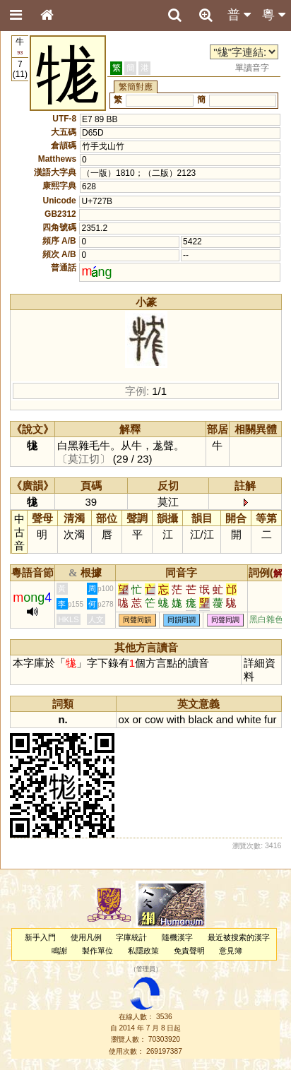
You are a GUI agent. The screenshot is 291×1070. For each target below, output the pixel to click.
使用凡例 (86, 937)
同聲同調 (225, 620)
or (137, 719)
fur (270, 719)
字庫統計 (131, 937)
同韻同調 (181, 620)
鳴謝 (59, 950)
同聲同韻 (137, 620)
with (176, 719)
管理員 (145, 969)
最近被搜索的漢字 (239, 937)
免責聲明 (189, 950)
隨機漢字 (177, 937)
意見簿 (230, 950)
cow (154, 719)
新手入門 (40, 937)
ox (124, 719)
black (201, 719)
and (225, 719)
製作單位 (97, 950)
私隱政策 (143, 950)
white (249, 719)
